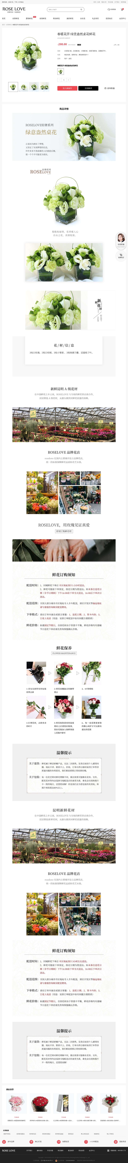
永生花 (82, 18)
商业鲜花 (56, 18)
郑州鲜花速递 (59, 1134)
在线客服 (112, 9)
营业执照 (81, 1150)
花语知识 (109, 18)
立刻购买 (88, 88)
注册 (98, 2)
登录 (95, 2)
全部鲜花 (15, 18)
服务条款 (40, 1150)
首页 (3, 18)
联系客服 (123, 2)
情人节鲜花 (110, 1134)
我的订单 (103, 2)
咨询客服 (109, 88)
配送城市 (71, 1150)
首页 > (4, 24)
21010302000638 (70, 1160)
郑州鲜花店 (32, 1134)
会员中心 (122, 18)
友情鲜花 (43, 18)
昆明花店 (70, 1134)
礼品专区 (95, 18)
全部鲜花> (9, 24)
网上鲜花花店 (85, 1134)
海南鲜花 (96, 1134)
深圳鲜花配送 (21, 1134)
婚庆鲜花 (70, 18)
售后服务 (60, 1150)
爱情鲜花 (29, 18)
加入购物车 (67, 88)
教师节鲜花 (7, 1134)
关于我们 (116, 2)
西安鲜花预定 (46, 1134)
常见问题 (110, 2)
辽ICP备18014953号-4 (47, 1160)
